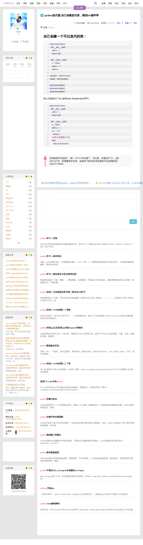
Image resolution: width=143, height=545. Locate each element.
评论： (119, 23)
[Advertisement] (15, 128)
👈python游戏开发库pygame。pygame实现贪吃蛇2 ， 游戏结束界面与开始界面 (68, 183)
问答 (45, 3)
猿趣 (52, 3)
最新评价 (9, 317)
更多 (18, 243)
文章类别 (9, 176)
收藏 (103, 3)
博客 (25, 3)
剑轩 (18, 32)
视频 (32, 3)
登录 (136, 3)
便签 (110, 3)
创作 (130, 3)
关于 (65, 3)
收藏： (127, 23)
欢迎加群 (9, 468)
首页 (18, 3)
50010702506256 (25, 431)
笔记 (117, 3)
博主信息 (9, 58)
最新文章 (9, 255)
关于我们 (9, 403)
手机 (58, 3)
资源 (38, 3)
